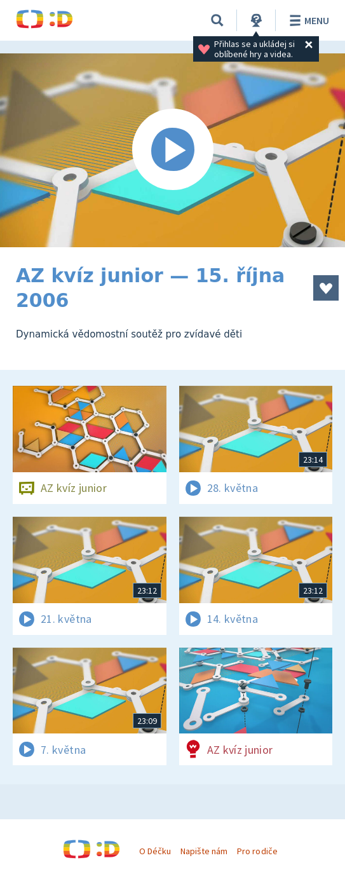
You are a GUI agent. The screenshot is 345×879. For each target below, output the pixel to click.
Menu (307, 20)
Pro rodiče (257, 851)
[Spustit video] (172, 150)
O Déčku (155, 851)
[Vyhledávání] (217, 20)
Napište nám (203, 851)
